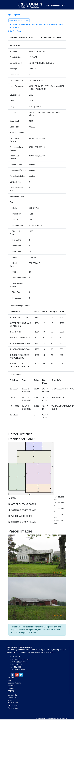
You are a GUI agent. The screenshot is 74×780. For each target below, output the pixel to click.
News (10, 700)
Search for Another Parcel (19, 20)
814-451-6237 (20, 669)
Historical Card (28, 25)
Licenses (11, 688)
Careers (11, 678)
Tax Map (54, 25)
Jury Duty (11, 685)
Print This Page (14, 31)
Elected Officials (55, 5)
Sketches (40, 25)
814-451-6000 (16, 667)
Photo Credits (13, 703)
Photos (47, 25)
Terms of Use (13, 708)
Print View (14, 27)
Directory (11, 680)
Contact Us (12, 698)
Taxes (61, 25)
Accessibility (12, 695)
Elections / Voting (14, 683)
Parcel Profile (16, 25)
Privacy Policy (13, 705)
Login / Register (13, 15)
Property (11, 691)
